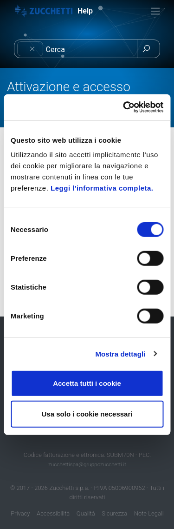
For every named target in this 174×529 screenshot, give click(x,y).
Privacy (20, 513)
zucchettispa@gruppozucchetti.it (87, 464)
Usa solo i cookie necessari (87, 413)
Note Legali (149, 513)
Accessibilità (53, 513)
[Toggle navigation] (155, 11)
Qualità (86, 513)
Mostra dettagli (120, 353)
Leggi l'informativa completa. (102, 188)
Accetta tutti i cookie (87, 383)
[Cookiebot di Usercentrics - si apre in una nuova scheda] (123, 107)
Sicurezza (114, 513)
